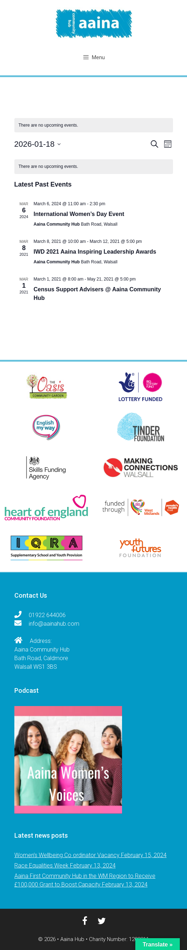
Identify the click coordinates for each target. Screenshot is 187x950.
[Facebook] (83, 921)
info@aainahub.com (55, 623)
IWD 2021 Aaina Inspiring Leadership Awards (95, 252)
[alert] (93, 125)
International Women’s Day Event (79, 214)
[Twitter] (101, 921)
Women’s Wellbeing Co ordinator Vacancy (67, 855)
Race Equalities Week (41, 865)
